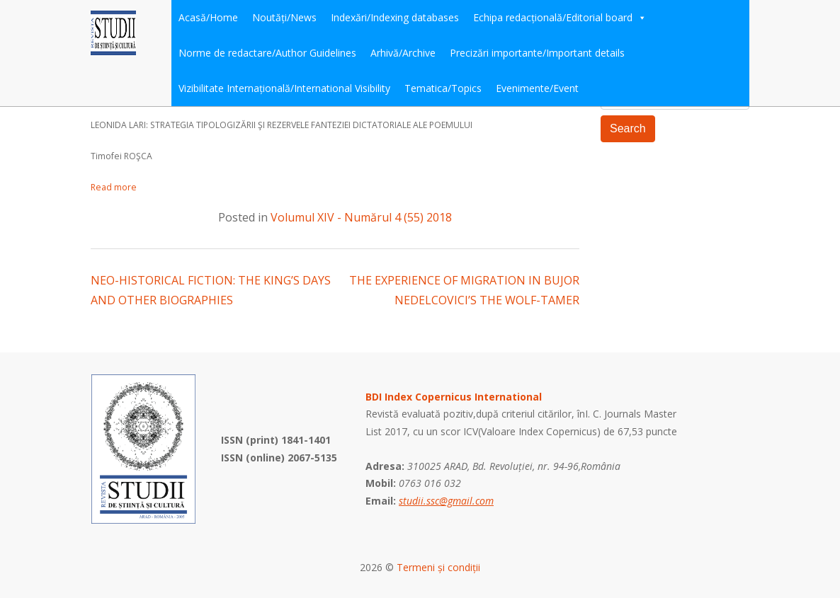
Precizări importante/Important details (537, 52)
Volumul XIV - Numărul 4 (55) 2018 (361, 217)
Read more (114, 187)
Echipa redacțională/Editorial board (560, 17)
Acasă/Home (208, 17)
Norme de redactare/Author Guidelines (267, 52)
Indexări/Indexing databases (395, 17)
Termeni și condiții (438, 567)
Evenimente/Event (537, 88)
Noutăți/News (284, 17)
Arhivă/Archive (403, 52)
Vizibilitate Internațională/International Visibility (284, 88)
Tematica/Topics (443, 88)
